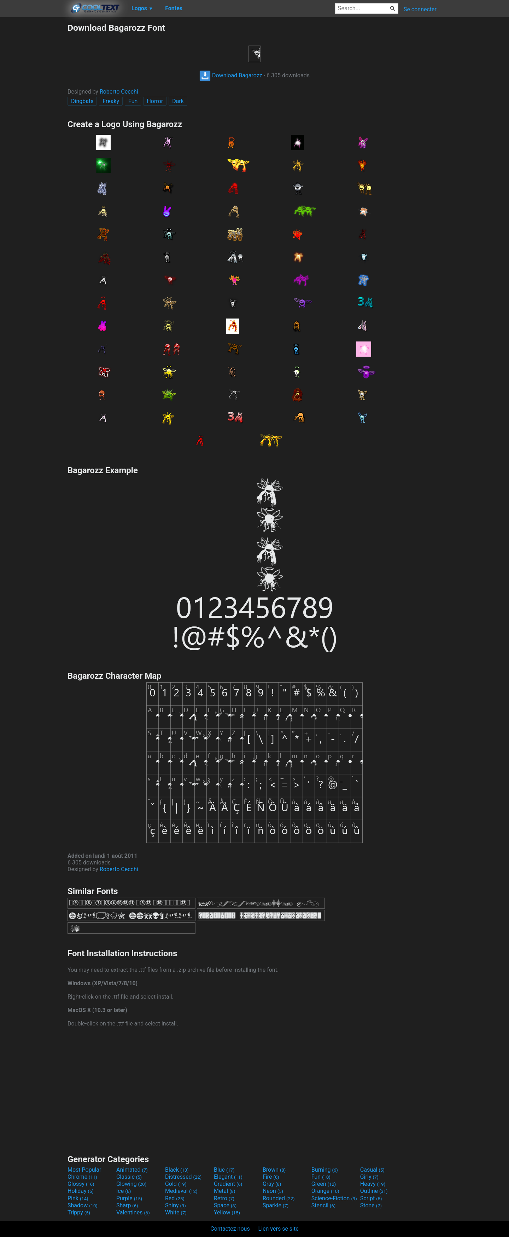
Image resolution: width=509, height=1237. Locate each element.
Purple (129, 1198)
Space (225, 1205)
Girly (369, 1176)
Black (177, 1169)
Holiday (81, 1191)
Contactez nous (230, 1228)
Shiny (175, 1205)
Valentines (133, 1212)
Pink (78, 1198)
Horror (155, 101)
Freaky (111, 101)
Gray (272, 1183)
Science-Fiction (334, 1198)
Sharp (127, 1205)
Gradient (228, 1183)
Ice (123, 1191)
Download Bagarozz (230, 75)
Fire (271, 1176)
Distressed (183, 1176)
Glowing (131, 1183)
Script (371, 1198)
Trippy (79, 1212)
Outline (374, 1191)
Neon (273, 1191)
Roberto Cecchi (119, 91)
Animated (132, 1169)
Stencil (323, 1205)
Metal (224, 1191)
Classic (129, 1176)
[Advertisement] (33, 128)
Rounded (279, 1198)
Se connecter (420, 9)
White (176, 1212)
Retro (224, 1198)
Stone (371, 1205)
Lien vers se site (278, 1228)
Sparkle (275, 1205)
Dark (178, 101)
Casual (372, 1169)
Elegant (228, 1176)
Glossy (81, 1183)
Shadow (83, 1205)
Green (323, 1183)
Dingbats (82, 101)
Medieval (181, 1191)
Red (175, 1198)
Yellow (227, 1212)
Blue (224, 1169)
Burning (324, 1169)
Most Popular (84, 1169)
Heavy (372, 1183)
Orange (325, 1191)
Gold (176, 1183)
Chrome (82, 1176)
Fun (133, 101)
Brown (274, 1169)
